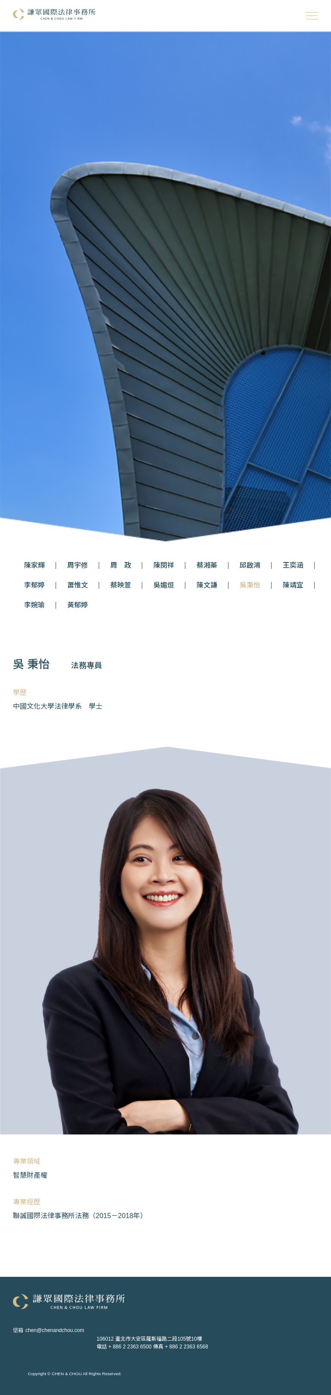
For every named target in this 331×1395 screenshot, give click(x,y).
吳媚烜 (163, 585)
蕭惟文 (77, 585)
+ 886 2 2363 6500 (129, 1347)
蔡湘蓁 (207, 565)
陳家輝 (34, 565)
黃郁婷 (77, 605)
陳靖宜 (293, 585)
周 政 (120, 565)
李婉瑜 (34, 605)
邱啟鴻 (250, 565)
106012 (149, 1339)
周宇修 (77, 565)
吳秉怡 (250, 585)
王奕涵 (293, 565)
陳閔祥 (163, 565)
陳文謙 (207, 585)
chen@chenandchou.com (54, 1330)
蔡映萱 (120, 585)
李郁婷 (34, 585)
